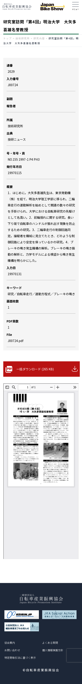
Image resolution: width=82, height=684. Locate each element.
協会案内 (9, 642)
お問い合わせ (12, 650)
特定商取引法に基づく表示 (20, 657)
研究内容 (39, 38)
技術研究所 (23, 38)
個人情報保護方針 (52, 650)
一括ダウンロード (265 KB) (35, 369)
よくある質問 (50, 642)
